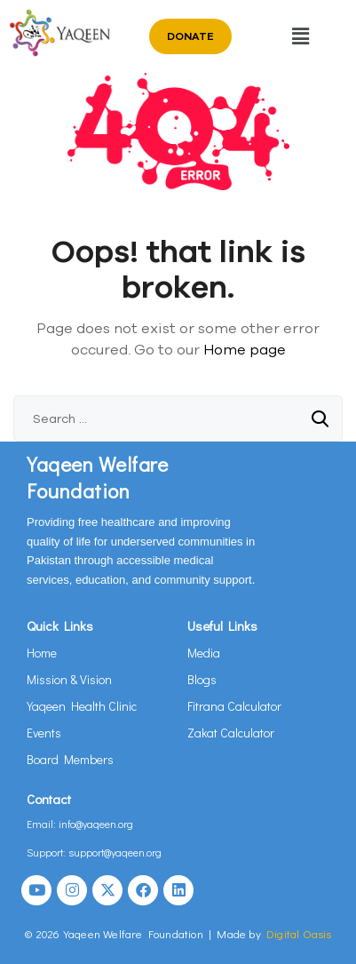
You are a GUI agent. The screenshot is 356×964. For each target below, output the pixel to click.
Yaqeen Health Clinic (82, 705)
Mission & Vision (69, 679)
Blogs (202, 679)
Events (44, 732)
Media (203, 652)
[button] (301, 36)
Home (42, 652)
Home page (244, 349)
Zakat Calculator (230, 732)
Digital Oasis (299, 933)
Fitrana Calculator (234, 705)
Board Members (70, 759)
